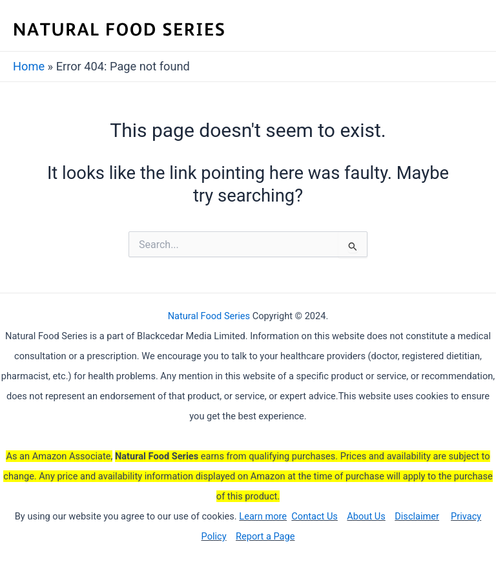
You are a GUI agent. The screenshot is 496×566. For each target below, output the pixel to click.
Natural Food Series (209, 316)
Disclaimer (417, 516)
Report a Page (265, 536)
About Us (366, 516)
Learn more (263, 516)
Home (29, 66)
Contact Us (314, 516)
